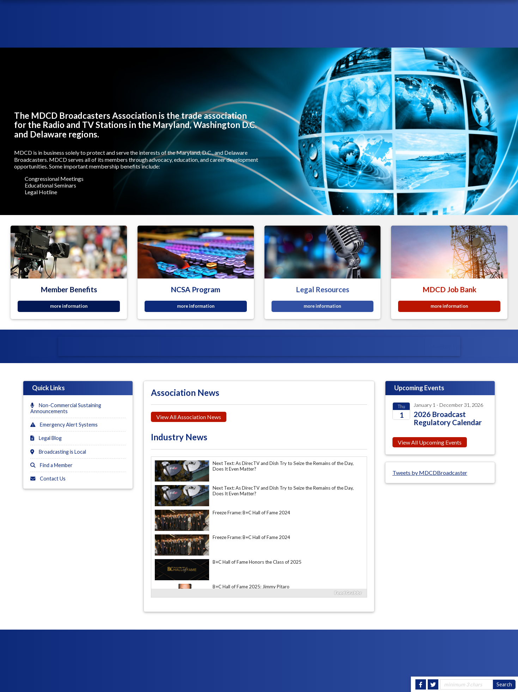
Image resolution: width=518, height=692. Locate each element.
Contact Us (48, 479)
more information (68, 306)
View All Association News (188, 417)
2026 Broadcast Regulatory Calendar (448, 418)
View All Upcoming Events (430, 442)
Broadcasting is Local (58, 452)
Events (396, 38)
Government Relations (446, 38)
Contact (498, 38)
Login (410, 11)
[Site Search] (466, 684)
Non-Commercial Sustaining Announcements (65, 408)
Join (470, 11)
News (372, 38)
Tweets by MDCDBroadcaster (429, 472)
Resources (343, 38)
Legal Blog (46, 438)
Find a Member (51, 465)
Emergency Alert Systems (64, 425)
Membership (305, 38)
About (273, 38)
